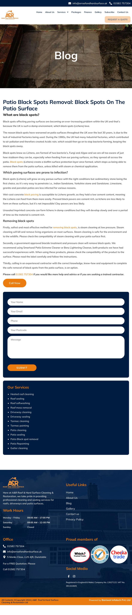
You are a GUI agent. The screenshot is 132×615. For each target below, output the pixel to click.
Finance (88, 12)
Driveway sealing (20, 416)
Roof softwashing (20, 403)
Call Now (14, 283)
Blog (69, 503)
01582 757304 (24, 274)
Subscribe (109, 12)
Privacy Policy (75, 519)
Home (39, 12)
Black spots (16, 161)
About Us (49, 12)
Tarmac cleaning (19, 421)
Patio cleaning (18, 430)
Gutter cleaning (19, 448)
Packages (76, 12)
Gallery (98, 12)
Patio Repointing (19, 443)
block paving (31, 194)
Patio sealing (17, 434)
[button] (63, 12)
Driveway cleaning (20, 412)
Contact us (122, 12)
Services (62, 12)
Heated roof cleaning (22, 394)
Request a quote (118, 19)
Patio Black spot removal (24, 439)
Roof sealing (17, 398)
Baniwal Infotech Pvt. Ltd (116, 600)
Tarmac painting (19, 425)
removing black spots (65, 227)
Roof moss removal (21, 407)
